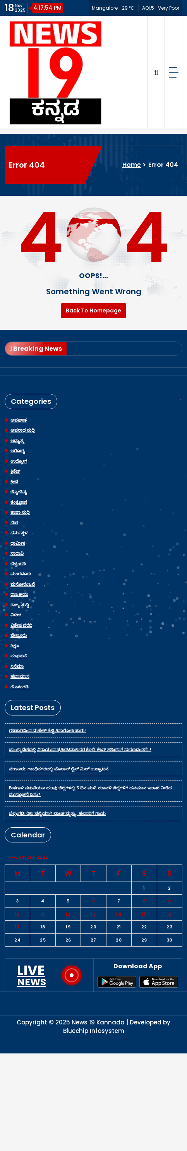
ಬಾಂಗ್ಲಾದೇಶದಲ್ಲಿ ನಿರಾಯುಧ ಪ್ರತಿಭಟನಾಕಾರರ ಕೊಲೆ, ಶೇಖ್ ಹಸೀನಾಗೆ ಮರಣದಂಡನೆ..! (80, 749)
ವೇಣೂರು (18, 635)
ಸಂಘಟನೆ (18, 656)
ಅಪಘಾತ (18, 420)
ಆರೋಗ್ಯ (17, 451)
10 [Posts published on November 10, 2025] (17, 914)
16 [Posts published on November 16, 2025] (169, 914)
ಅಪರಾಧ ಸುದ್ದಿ (22, 430)
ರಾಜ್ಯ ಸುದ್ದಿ (19, 605)
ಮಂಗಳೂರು (20, 574)
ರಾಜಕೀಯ (19, 594)
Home (131, 164)
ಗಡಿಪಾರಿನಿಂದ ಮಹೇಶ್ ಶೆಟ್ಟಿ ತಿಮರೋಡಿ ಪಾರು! (47, 730)
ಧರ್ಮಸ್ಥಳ (18, 533)
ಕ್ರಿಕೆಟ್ (15, 471)
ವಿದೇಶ (15, 615)
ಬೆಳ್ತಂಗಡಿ (18, 564)
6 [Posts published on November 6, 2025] (93, 901)
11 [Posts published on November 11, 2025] (43, 914)
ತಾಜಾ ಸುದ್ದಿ (20, 512)
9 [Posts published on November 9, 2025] (169, 901)
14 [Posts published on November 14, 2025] (118, 914)
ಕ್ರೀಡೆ (14, 482)
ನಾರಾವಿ (17, 553)
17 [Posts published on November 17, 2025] (17, 927)
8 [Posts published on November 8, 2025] (144, 901)
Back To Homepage (93, 310)
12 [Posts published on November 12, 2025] (68, 914)
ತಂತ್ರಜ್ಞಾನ (18, 502)
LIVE (31, 975)
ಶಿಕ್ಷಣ (14, 646)
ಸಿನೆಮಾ (17, 666)
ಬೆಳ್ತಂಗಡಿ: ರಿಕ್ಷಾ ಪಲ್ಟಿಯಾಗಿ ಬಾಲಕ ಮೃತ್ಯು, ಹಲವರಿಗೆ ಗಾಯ (57, 813)
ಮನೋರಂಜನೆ (22, 584)
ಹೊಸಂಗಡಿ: (19, 687)
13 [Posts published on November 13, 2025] (93, 914)
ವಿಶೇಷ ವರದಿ (21, 625)
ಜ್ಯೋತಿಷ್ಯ (18, 492)
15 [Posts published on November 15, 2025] (144, 914)
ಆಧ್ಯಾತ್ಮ (17, 440)
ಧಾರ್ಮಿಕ (17, 543)
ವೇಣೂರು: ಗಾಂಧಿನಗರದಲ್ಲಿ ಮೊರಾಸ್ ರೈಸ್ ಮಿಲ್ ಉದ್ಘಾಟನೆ (58, 769)
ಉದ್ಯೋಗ (18, 461)
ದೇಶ (14, 523)
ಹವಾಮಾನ (19, 676)
